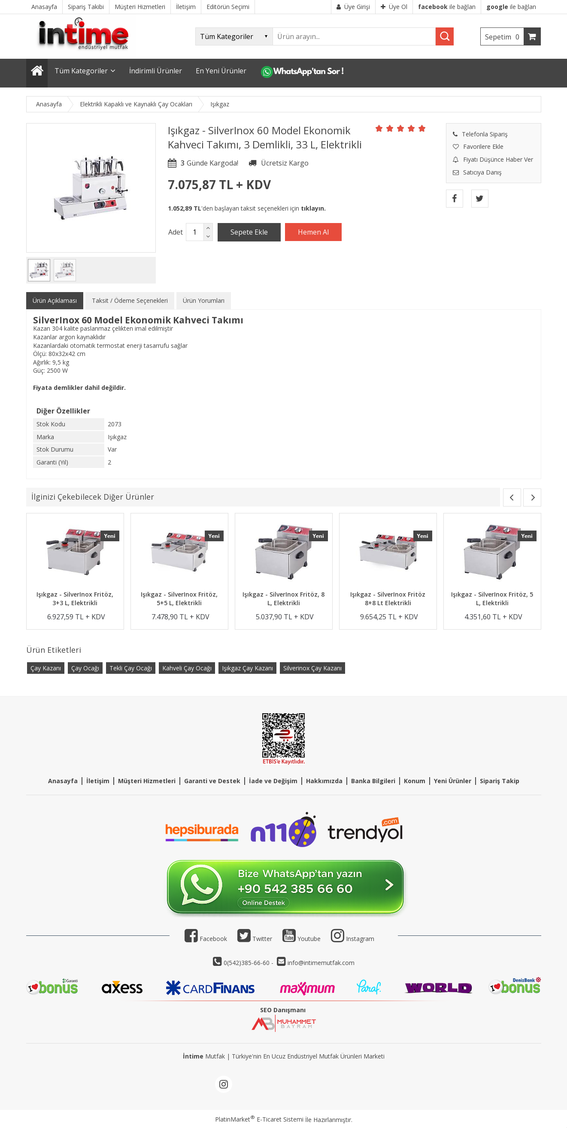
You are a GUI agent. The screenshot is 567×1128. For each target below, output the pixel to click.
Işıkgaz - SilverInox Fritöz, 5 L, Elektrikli (492, 598)
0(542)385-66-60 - (249, 963)
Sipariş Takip (499, 781)
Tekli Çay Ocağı (130, 668)
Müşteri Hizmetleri (147, 781)
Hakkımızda (324, 781)
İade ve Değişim (273, 781)
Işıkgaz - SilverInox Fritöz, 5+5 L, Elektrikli (179, 598)
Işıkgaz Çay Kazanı (247, 668)
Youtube (301, 939)
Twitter (254, 939)
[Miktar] (195, 232)
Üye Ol (394, 7)
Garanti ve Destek (212, 781)
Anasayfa (63, 781)
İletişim (97, 781)
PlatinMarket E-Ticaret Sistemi (259, 1119)
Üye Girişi (353, 7)
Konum (414, 781)
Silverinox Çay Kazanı (312, 668)
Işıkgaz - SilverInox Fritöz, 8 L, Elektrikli (283, 598)
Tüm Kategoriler (81, 70)
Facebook (206, 939)
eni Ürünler (454, 781)
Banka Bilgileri (373, 781)
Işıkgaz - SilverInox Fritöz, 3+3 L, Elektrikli (74, 598)
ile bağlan (447, 7)
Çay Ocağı (85, 668)
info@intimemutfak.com (321, 963)
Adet (175, 232)
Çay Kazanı (45, 668)
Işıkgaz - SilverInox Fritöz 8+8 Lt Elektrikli (387, 598)
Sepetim (504, 37)
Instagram (360, 939)
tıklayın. (313, 208)
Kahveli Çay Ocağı (187, 668)
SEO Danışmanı (283, 1010)
